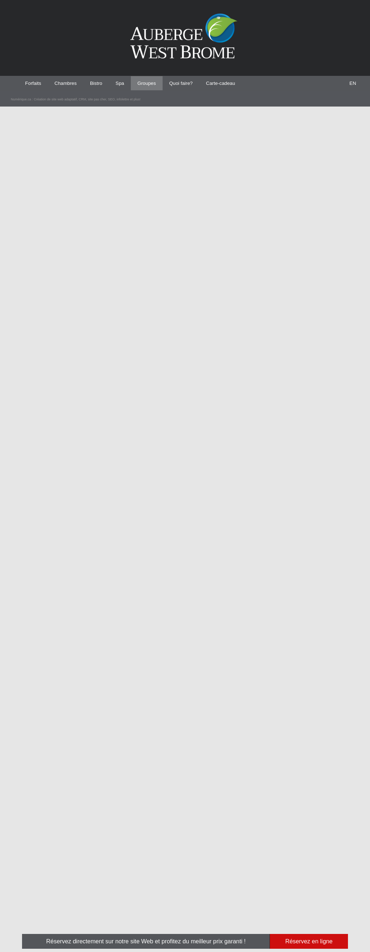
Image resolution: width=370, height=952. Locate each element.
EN (352, 83)
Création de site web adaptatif (62, 924)
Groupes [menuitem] (155, 83)
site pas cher (106, 924)
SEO (121, 924)
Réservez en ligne (309, 941)
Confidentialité (289, 881)
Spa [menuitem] (127, 83)
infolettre (134, 924)
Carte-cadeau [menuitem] (234, 83)
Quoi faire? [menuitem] (192, 83)
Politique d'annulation (295, 888)
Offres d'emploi (242, 894)
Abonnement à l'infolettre (298, 874)
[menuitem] (353, 83)
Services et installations (250, 881)
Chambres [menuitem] (68, 83)
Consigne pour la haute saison (302, 894)
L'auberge (238, 874)
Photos (236, 888)
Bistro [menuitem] (102, 83)
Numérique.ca (23, 924)
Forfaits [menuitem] (34, 83)
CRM (91, 924)
